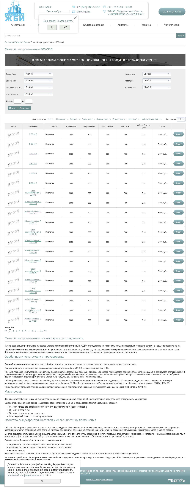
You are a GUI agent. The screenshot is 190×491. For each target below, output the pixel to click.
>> (45, 331)
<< (6, 331)
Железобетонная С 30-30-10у (33, 300)
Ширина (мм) (129, 74)
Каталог (18, 42)
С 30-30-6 (33, 164)
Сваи (26, 42)
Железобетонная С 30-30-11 (33, 212)
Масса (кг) (128, 81)
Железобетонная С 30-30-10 (33, 203)
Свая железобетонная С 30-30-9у (33, 290)
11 (41, 331)
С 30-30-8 (33, 183)
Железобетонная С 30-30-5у (33, 251)
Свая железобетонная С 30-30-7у (33, 271)
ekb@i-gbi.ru (83, 11)
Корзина (146, 25)
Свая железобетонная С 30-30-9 (33, 193)
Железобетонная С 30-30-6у (33, 261)
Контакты (123, 25)
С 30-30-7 (33, 173)
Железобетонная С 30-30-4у (33, 242)
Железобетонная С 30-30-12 (33, 222)
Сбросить (24, 108)
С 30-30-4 (33, 144)
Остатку (73, 119)
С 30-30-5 (33, 154)
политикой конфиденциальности (26, 475)
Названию (60, 119)
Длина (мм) (11, 74)
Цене (49, 119)
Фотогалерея (171, 25)
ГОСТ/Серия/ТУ (12, 94)
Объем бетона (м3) (14, 88)
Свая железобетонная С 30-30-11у (33, 310)
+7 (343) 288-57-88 (88, 7)
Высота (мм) (11, 81)
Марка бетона (130, 88)
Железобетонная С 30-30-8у (33, 281)
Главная (9, 42)
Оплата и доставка (93, 25)
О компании (18, 25)
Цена (8, 101)
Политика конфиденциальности (99, 480)
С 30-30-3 (33, 134)
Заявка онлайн (172, 12)
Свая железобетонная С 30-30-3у (33, 232)
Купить (178, 134)
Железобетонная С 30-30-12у (33, 320)
